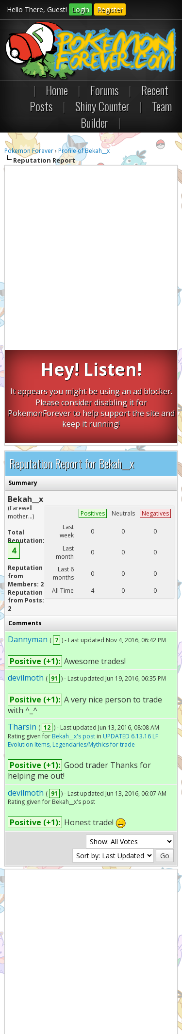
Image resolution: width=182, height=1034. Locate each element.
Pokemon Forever (28, 151)
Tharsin (22, 634)
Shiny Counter (102, 106)
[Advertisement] (91, 259)
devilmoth (26, 585)
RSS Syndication (76, 991)
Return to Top (120, 983)
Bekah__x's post (73, 643)
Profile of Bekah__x (84, 151)
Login (80, 9)
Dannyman (28, 546)
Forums (104, 90)
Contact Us (25, 983)
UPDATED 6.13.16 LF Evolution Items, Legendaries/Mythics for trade (83, 647)
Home (57, 90)
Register (110, 9)
